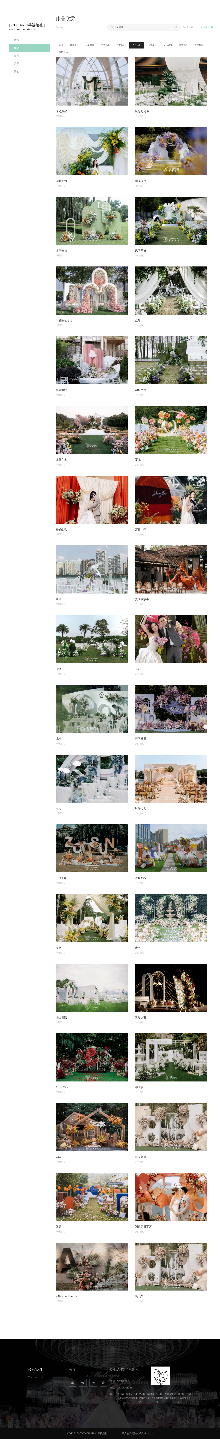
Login (150, 1433)
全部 (61, 45)
